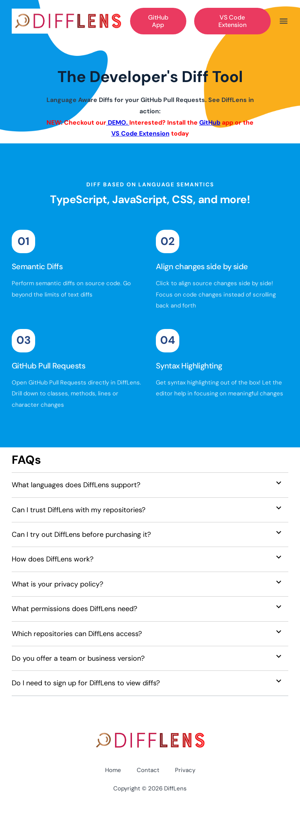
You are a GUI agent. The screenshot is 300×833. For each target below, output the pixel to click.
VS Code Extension (140, 133)
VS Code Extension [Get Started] (232, 21)
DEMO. (117, 122)
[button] (150, 485)
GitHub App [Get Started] (158, 21)
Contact (148, 770)
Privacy (185, 770)
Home (113, 770)
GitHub (209, 122)
